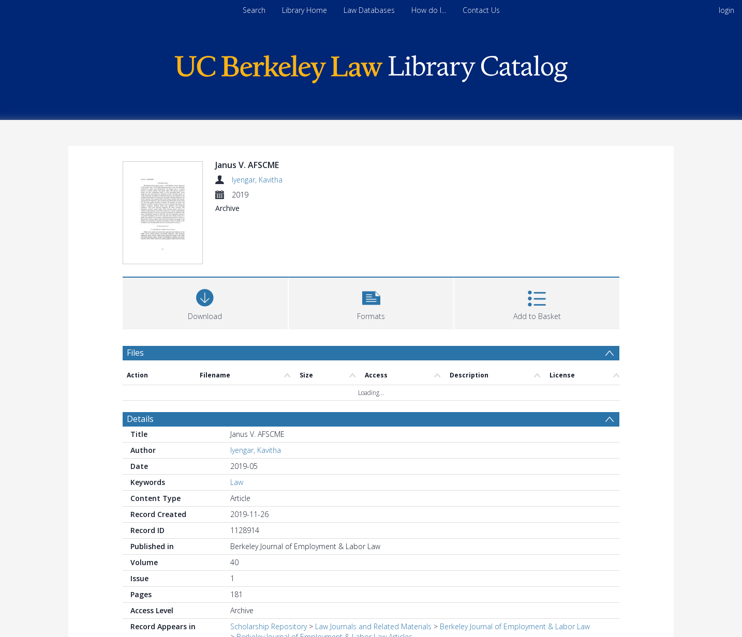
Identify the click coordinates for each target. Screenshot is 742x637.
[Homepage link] (371, 66)
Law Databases (369, 10)
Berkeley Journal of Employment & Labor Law (515, 626)
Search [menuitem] (254, 10)
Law (236, 482)
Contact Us (481, 10)
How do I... (428, 10)
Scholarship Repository (268, 626)
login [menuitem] (726, 10)
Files (135, 352)
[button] (371, 302)
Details (140, 418)
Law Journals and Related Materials (373, 626)
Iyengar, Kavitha (257, 180)
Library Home (304, 10)
